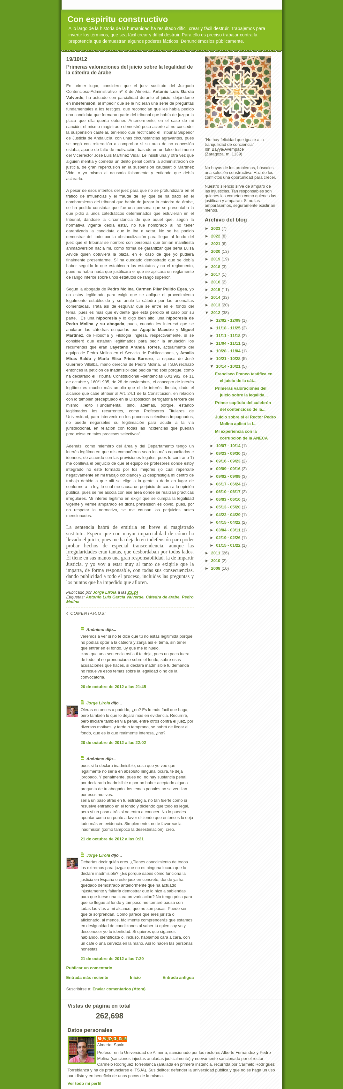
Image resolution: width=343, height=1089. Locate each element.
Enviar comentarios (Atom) (119, 989)
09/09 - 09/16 (229, 468)
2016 (216, 282)
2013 (216, 305)
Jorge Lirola (98, 703)
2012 (216, 312)
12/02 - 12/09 (229, 320)
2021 (216, 243)
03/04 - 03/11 (229, 530)
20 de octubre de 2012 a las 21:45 (113, 686)
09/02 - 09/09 (229, 476)
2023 (216, 228)
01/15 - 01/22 (229, 545)
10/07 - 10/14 (229, 445)
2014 (216, 297)
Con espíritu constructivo (118, 19)
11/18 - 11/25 (229, 328)
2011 (216, 553)
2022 (216, 236)
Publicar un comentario (89, 967)
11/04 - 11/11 (229, 343)
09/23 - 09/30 (229, 453)
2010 (216, 560)
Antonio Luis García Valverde (115, 597)
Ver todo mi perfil (84, 1083)
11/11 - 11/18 (229, 335)
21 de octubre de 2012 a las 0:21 (112, 839)
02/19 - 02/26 (229, 537)
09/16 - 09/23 (229, 461)
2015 (216, 289)
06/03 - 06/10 (229, 499)
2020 (216, 251)
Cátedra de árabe (163, 597)
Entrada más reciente (87, 977)
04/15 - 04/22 (229, 522)
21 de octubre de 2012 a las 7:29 (112, 958)
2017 (216, 274)
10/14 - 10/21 (229, 366)
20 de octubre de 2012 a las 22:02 (113, 742)
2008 (216, 568)
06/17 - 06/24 (229, 484)
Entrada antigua (178, 977)
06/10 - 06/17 (229, 491)
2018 (216, 266)
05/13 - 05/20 (229, 507)
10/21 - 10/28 (229, 358)
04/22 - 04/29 (229, 514)
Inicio (135, 977)
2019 (216, 259)
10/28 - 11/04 (229, 351)
